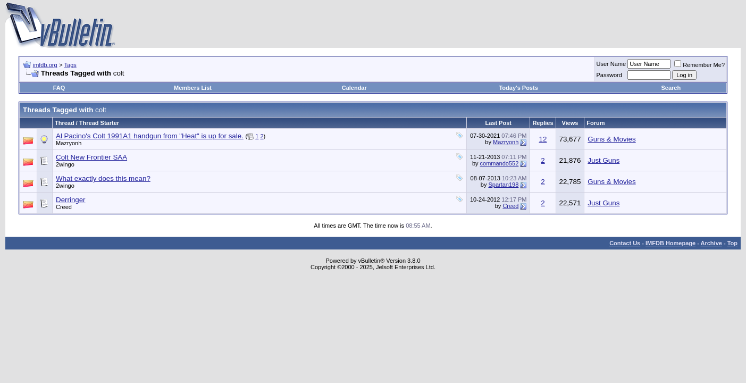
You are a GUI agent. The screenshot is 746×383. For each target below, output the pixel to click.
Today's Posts (518, 88)
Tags (70, 65)
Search (671, 88)
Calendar (354, 88)
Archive (711, 243)
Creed (64, 207)
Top (732, 243)
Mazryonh (68, 143)
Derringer (71, 200)
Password (609, 75)
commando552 (499, 163)
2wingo (65, 164)
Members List (193, 88)
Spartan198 (503, 184)
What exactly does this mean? (103, 178)
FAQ (59, 88)
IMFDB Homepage (670, 243)
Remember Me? (699, 65)
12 (543, 139)
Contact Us (624, 243)
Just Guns (603, 160)
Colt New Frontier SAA (91, 157)
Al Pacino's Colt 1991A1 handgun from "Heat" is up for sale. (150, 136)
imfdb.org (45, 65)
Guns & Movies (611, 139)
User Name (611, 64)
